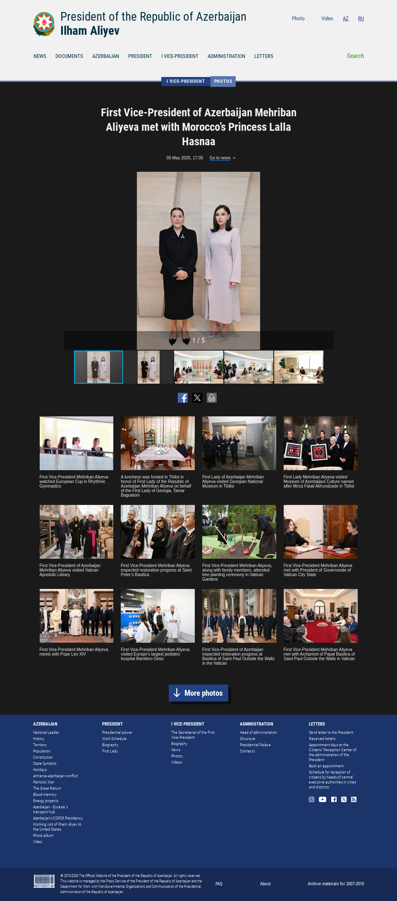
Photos (223, 81)
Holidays (40, 769)
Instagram (315, 29)
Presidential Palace (255, 744)
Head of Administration (258, 732)
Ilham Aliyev (90, 31)
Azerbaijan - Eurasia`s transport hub (50, 809)
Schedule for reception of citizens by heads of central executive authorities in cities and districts (332, 779)
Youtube (328, 29)
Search (355, 56)
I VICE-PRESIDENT (179, 56)
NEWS (39, 56)
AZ (346, 18)
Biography (110, 744)
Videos (176, 762)
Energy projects (45, 800)
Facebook (339, 29)
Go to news (220, 158)
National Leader (46, 732)
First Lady (110, 751)
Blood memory (45, 794)
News (175, 749)
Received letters (322, 738)
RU (361, 18)
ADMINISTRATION (226, 56)
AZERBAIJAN (105, 56)
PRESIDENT (140, 56)
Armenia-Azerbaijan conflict (55, 776)
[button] (326, 260)
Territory (40, 744)
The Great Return (47, 788)
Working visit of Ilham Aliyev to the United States (57, 826)
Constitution (43, 757)
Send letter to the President (331, 732)
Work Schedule (114, 738)
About (265, 884)
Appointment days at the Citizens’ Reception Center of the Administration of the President (332, 752)
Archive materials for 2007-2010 (336, 884)
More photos (203, 693)
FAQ (218, 884)
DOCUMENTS (69, 56)
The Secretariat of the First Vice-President (193, 735)
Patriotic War (43, 782)
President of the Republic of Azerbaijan (153, 17)
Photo (298, 18)
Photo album (43, 835)
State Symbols (44, 763)
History (38, 738)
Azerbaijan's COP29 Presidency (58, 818)
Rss (361, 29)
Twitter (350, 29)
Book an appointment (326, 766)
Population (41, 751)
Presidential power (117, 732)
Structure (247, 738)
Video (327, 18)
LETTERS (263, 56)
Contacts (247, 751)
